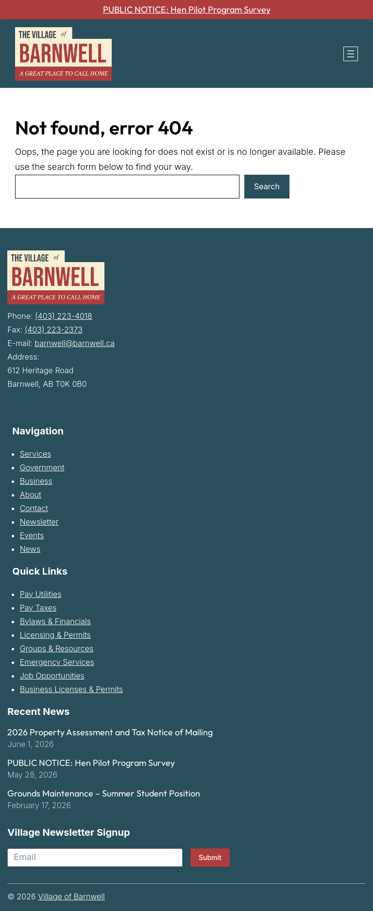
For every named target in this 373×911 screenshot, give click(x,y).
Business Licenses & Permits (71, 690)
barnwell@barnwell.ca (74, 343)
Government (42, 468)
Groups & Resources (57, 649)
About (30, 495)
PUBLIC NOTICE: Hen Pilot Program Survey (186, 10)
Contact (34, 508)
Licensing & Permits (55, 635)
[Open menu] (350, 54)
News (30, 549)
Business (36, 481)
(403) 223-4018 (63, 316)
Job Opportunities (52, 676)
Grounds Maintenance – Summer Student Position (103, 793)
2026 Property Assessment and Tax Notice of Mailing (110, 733)
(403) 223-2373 (54, 330)
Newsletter (39, 522)
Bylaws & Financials (55, 622)
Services (35, 454)
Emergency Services (57, 662)
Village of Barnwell (71, 896)
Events (32, 536)
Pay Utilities (41, 594)
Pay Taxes (38, 608)
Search (267, 187)
